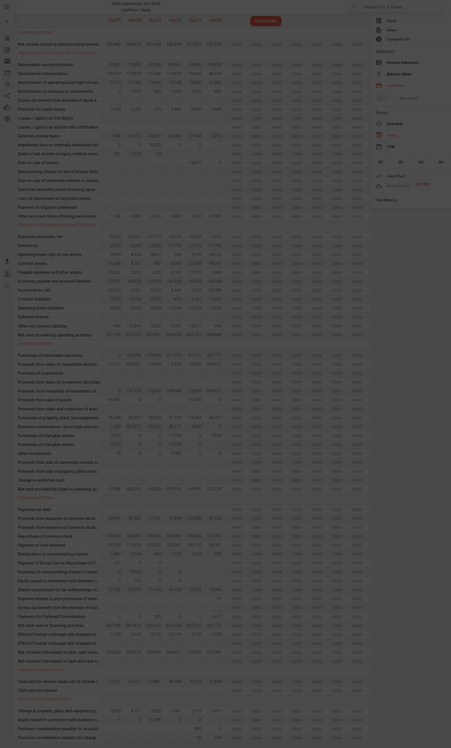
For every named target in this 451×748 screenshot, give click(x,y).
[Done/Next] (327, 692)
